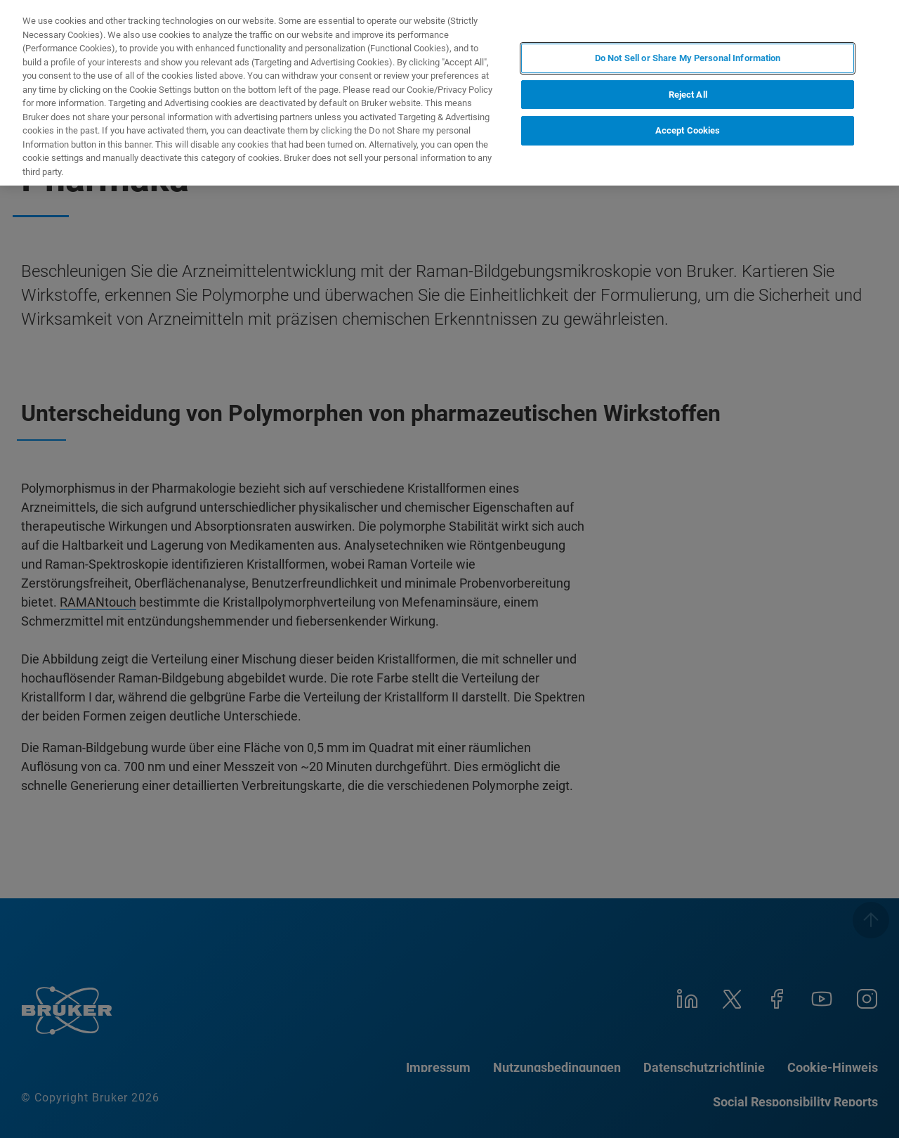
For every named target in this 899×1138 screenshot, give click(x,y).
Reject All (688, 94)
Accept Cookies (688, 130)
